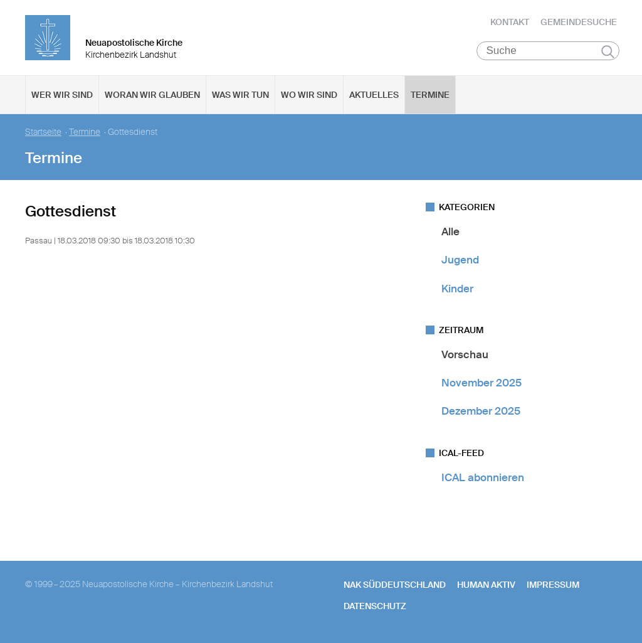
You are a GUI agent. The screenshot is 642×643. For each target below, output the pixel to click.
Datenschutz (375, 606)
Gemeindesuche (578, 22)
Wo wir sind (309, 94)
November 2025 (481, 383)
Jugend (460, 260)
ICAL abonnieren (482, 477)
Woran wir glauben (152, 94)
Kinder (457, 288)
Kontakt (509, 22)
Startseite (43, 132)
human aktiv (486, 584)
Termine (430, 94)
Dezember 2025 (480, 411)
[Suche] (548, 50)
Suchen (607, 51)
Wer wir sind (62, 94)
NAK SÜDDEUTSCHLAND (395, 584)
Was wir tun (240, 94)
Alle (450, 231)
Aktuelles (374, 94)
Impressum (553, 584)
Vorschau (464, 354)
